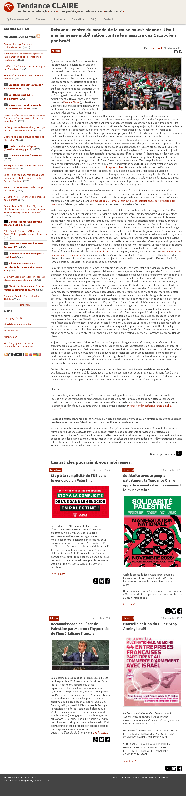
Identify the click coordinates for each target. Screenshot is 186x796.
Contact (108, 19)
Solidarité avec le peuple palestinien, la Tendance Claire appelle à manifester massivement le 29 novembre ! (152, 482)
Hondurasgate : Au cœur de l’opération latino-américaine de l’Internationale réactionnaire (23, 56)
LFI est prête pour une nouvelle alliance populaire (23, 223)
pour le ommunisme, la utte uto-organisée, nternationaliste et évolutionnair (70, 11)
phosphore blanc (114, 167)
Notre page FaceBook (15, 318)
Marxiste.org (10, 336)
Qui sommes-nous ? (18, 19)
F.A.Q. (93, 19)
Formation (77, 19)
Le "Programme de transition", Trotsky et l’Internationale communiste (24, 129)
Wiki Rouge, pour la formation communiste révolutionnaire (19, 345)
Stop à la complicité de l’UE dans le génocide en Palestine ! (78, 478)
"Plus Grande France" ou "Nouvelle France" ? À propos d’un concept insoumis (25, 233)
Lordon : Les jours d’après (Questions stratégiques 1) (20, 148)
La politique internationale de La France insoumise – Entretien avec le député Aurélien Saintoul (24, 178)
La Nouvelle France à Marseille (25, 155)
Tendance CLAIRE (47, 5)
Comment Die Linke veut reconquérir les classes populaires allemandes (24, 278)
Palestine (56, 50)
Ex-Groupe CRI (11, 330)
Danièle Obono (71, 102)
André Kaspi (104, 251)
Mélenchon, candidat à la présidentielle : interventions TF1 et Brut (23, 267)
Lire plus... (25, 304)
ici (72, 160)
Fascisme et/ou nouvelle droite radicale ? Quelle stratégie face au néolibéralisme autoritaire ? (24, 118)
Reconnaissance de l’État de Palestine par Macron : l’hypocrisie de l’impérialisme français (80, 629)
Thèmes (41, 19)
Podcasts (59, 19)
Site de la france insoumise (17, 324)
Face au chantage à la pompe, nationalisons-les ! (19, 46)
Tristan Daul (155, 48)
